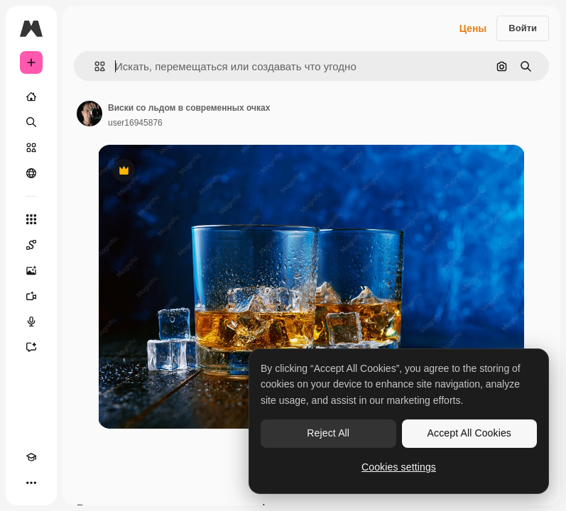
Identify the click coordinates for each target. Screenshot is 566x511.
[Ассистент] (31, 347)
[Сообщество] (31, 173)
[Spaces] (31, 244)
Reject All (328, 433)
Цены (473, 28)
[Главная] (31, 96)
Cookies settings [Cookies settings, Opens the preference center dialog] (398, 467)
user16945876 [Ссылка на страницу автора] (135, 123)
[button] (94, 66)
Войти (522, 28)
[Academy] (31, 457)
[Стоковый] (31, 147)
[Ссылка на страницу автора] (89, 113)
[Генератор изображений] (31, 270)
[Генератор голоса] (31, 321)
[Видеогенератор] (31, 296)
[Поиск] (31, 122)
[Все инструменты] (31, 219)
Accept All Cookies (469, 433)
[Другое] (31, 482)
